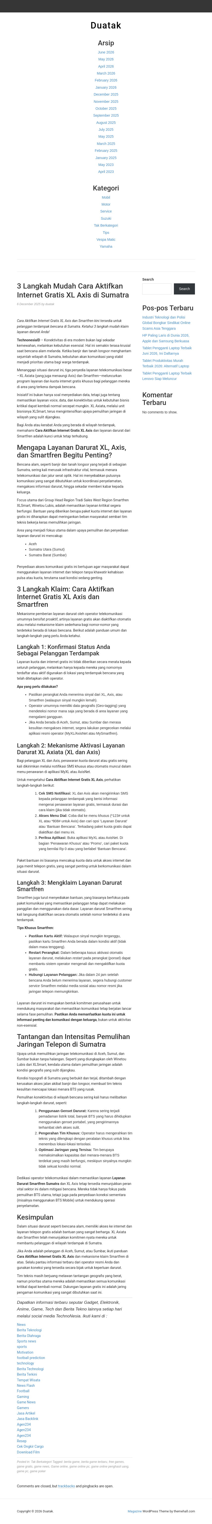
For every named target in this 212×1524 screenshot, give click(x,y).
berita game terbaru (94, 1462)
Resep (22, 1441)
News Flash (26, 1386)
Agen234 (24, 1424)
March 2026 (106, 73)
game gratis (25, 1466)
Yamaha (106, 246)
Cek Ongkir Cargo (30, 1446)
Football (23, 1391)
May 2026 (106, 59)
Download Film (28, 1452)
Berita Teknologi (29, 1330)
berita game (71, 1462)
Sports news (26, 1341)
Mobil (106, 197)
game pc (22, 1471)
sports (22, 1347)
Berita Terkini (27, 1374)
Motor (106, 204)
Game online (59, 1466)
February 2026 (106, 80)
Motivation (25, 1352)
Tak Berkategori (106, 225)
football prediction (31, 1358)
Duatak (106, 25)
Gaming (23, 1397)
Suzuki (106, 218)
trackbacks (66, 1486)
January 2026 (106, 87)
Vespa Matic (105, 239)
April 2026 (106, 66)
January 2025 (106, 158)
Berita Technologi (30, 1369)
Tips (106, 233)
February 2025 (106, 151)
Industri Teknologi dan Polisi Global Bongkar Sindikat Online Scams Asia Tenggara (166, 322)
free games (116, 1462)
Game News (26, 1402)
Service (106, 211)
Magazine (135, 1511)
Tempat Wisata (28, 1380)
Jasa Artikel (26, 1413)
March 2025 (106, 144)
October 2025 (106, 108)
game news (41, 1466)
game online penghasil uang (109, 1466)
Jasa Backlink (27, 1419)
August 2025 (106, 123)
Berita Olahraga (29, 1336)
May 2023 (106, 165)
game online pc (80, 1466)
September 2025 (106, 115)
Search (148, 279)
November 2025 (106, 102)
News (21, 1325)
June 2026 (106, 52)
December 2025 (106, 94)
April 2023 (106, 172)
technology (25, 1363)
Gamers (23, 1408)
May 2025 (106, 136)
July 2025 (106, 130)
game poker (38, 1471)
